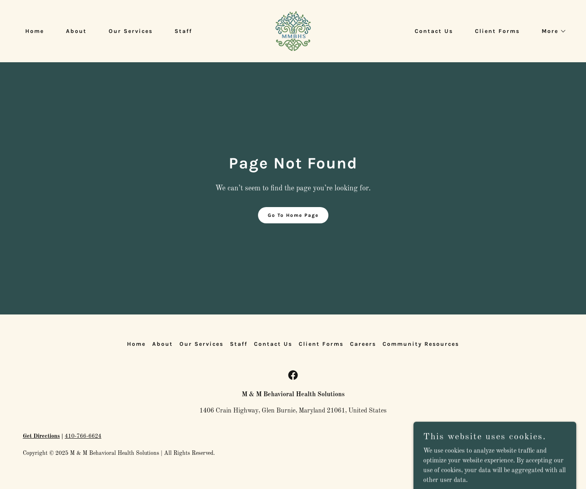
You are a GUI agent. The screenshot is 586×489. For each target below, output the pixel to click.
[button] (551, 31)
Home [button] (136, 344)
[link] (293, 31)
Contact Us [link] (434, 31)
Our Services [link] (131, 31)
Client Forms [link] (497, 31)
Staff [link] (183, 31)
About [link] (76, 31)
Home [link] (34, 31)
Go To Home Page (293, 215)
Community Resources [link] (421, 344)
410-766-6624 (83, 436)
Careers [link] (363, 344)
